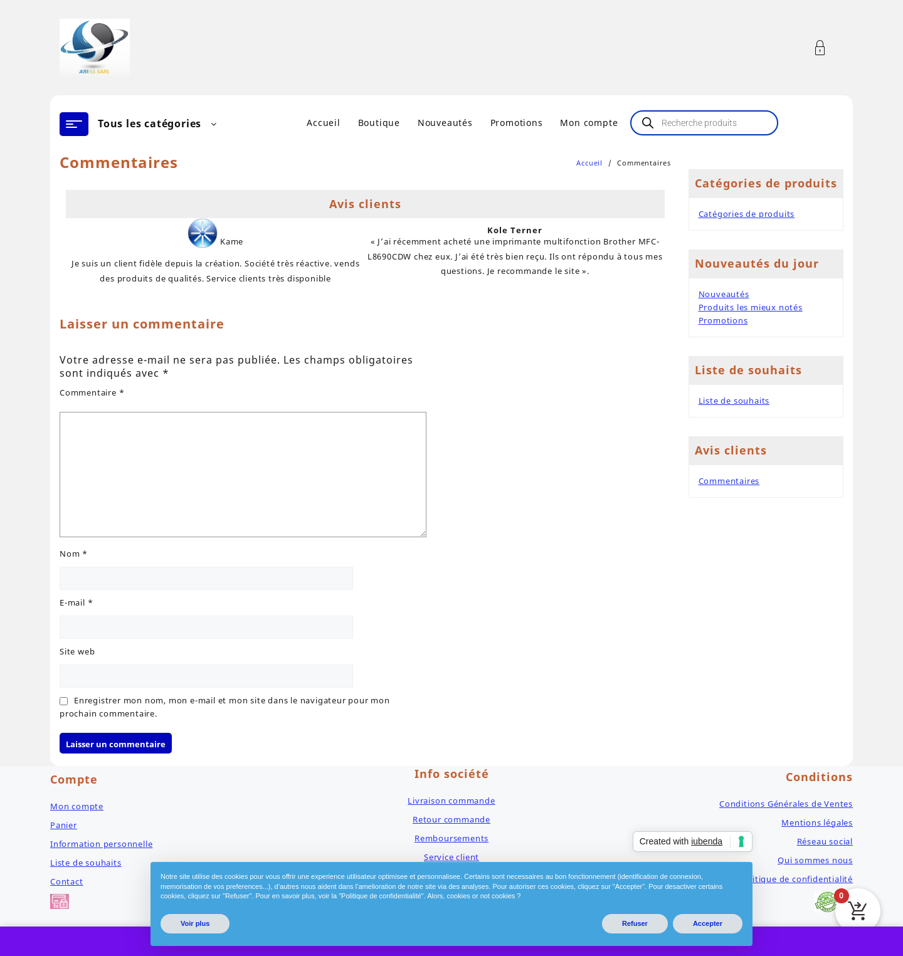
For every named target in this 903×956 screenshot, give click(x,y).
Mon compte (76, 806)
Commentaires (729, 480)
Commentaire (92, 392)
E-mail (76, 602)
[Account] (826, 48)
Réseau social (825, 841)
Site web (77, 651)
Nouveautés (724, 294)
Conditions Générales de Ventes (786, 803)
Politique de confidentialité (796, 879)
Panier (63, 825)
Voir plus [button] (195, 923)
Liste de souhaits (734, 400)
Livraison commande (451, 800)
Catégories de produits (747, 213)
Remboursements (451, 838)
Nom (74, 553)
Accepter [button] (707, 923)
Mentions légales (817, 822)
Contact (66, 881)
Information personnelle (101, 843)
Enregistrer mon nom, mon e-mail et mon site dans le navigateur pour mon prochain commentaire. (225, 707)
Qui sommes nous (815, 860)
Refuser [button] (635, 923)
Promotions (723, 320)
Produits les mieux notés (751, 307)
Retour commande (451, 819)
